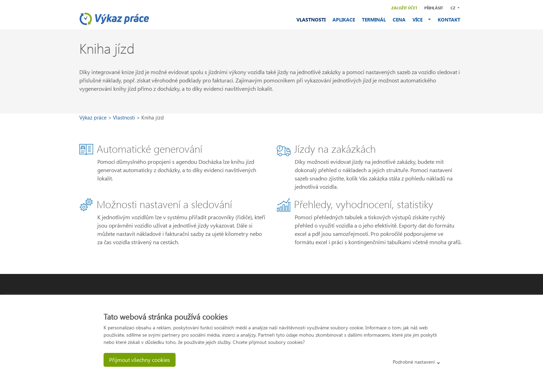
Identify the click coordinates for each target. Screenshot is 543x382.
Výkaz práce (93, 117)
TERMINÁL (374, 19)
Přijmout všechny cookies (139, 359)
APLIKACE (343, 19)
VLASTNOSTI (311, 19)
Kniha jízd (152, 117)
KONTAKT (449, 19)
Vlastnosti (124, 117)
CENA (399, 19)
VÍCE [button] (419, 19)
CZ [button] (453, 7)
